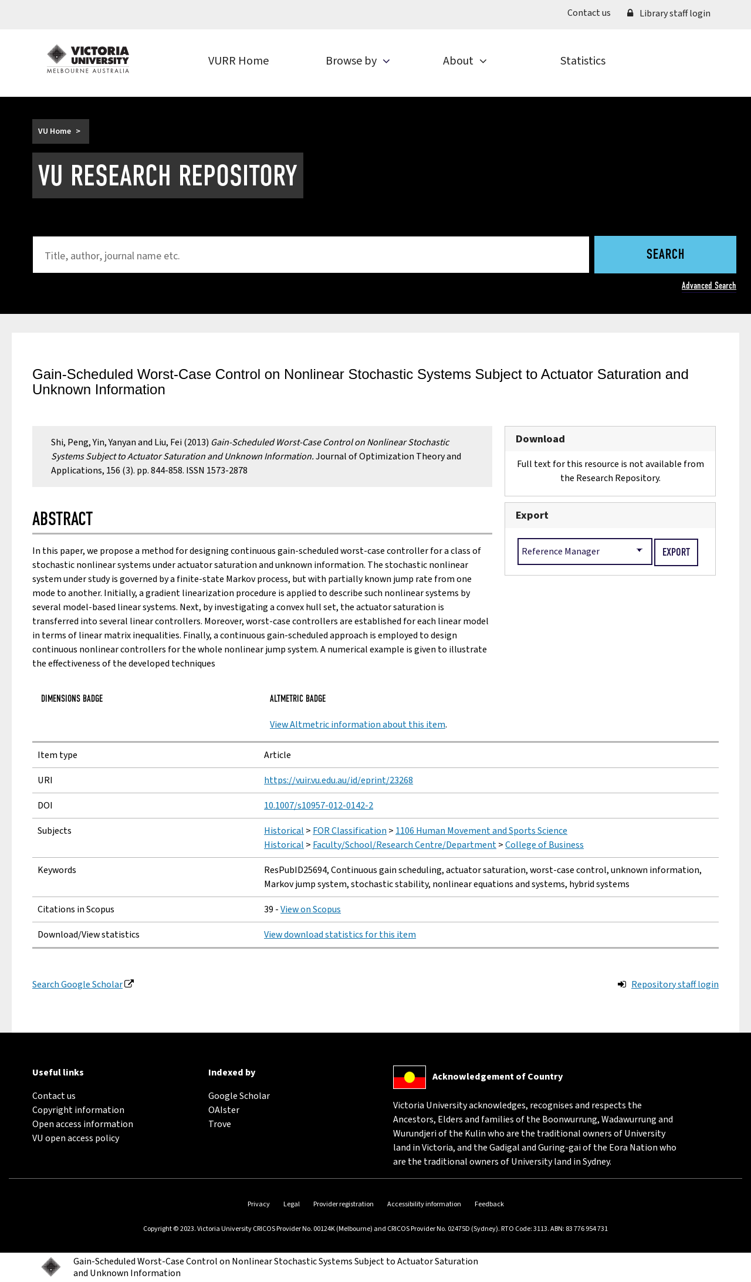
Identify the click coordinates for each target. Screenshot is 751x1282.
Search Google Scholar (77, 984)
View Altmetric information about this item (357, 724)
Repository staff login (675, 984)
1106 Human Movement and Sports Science (481, 830)
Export (532, 515)
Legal (291, 1204)
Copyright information (78, 1110)
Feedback (489, 1204)
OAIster (223, 1110)
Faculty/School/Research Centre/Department (404, 844)
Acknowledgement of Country (497, 1076)
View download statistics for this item (340, 934)
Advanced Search (709, 285)
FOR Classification (350, 830)
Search (666, 255)
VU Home (54, 131)
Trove (219, 1124)
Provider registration (343, 1204)
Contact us (593, 12)
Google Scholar (239, 1096)
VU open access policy (75, 1138)
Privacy (259, 1204)
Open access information (82, 1124)
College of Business (544, 844)
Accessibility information (424, 1204)
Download (540, 438)
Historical (284, 830)
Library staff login (669, 13)
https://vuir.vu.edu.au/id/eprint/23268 (338, 780)
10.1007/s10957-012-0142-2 (318, 805)
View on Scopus (310, 909)
